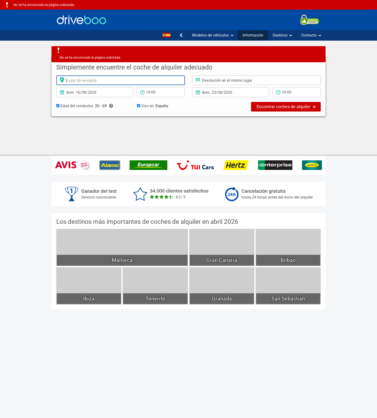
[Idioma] (166, 35)
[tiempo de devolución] (297, 92)
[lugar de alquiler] (120, 80)
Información (253, 35)
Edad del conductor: (84, 106)
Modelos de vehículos (212, 35)
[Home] (81, 20)
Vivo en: (152, 106)
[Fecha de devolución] (230, 92)
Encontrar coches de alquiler (286, 106)
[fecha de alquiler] (94, 92)
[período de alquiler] (161, 92)
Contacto (311, 35)
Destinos (282, 35)
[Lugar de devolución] (256, 80)
